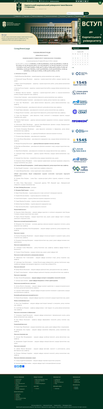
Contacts (37, 388)
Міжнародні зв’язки (67, 405)
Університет (18, 16)
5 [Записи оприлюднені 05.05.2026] (75, 58)
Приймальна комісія (54, 1)
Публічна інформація (37, 16)
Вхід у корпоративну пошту (41, 379)
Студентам (70, 16)
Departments (18, 399)
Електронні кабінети (40, 380)
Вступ (4, 35)
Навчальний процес (47, 405)
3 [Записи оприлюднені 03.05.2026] (87, 56)
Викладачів (57, 380)
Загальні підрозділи (20, 389)
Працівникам (78, 16)
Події (56, 383)
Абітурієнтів (77, 379)
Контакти (37, 382)
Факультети (18, 380)
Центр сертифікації (59, 382)
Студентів (76, 380)
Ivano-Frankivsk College (21, 398)
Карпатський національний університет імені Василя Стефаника (48, 6)
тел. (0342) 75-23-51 (20, 1)
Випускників (77, 382)
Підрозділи (26, 16)
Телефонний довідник (40, 383)
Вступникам (63, 16)
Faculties (18, 395)
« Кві (73, 67)
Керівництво (18, 379)
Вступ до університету (36, 405)
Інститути (18, 382)
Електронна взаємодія (51, 16)
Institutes (18, 396)
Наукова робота (57, 405)
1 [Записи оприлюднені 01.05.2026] (82, 56)
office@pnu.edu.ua (32, 1)
